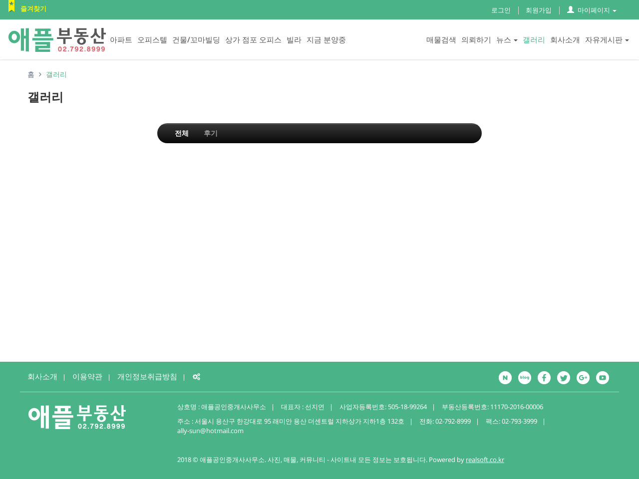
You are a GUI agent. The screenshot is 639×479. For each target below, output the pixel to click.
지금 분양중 (326, 39)
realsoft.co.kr (485, 459)
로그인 (501, 9)
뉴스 (507, 39)
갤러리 (534, 39)
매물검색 (441, 39)
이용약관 (87, 376)
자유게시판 (607, 39)
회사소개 (565, 39)
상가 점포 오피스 (253, 39)
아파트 (121, 39)
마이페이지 (592, 9)
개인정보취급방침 (147, 376)
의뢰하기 (476, 39)
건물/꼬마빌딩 (196, 39)
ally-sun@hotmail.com (210, 430)
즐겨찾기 (33, 8)
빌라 (294, 39)
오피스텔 (152, 39)
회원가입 (539, 9)
